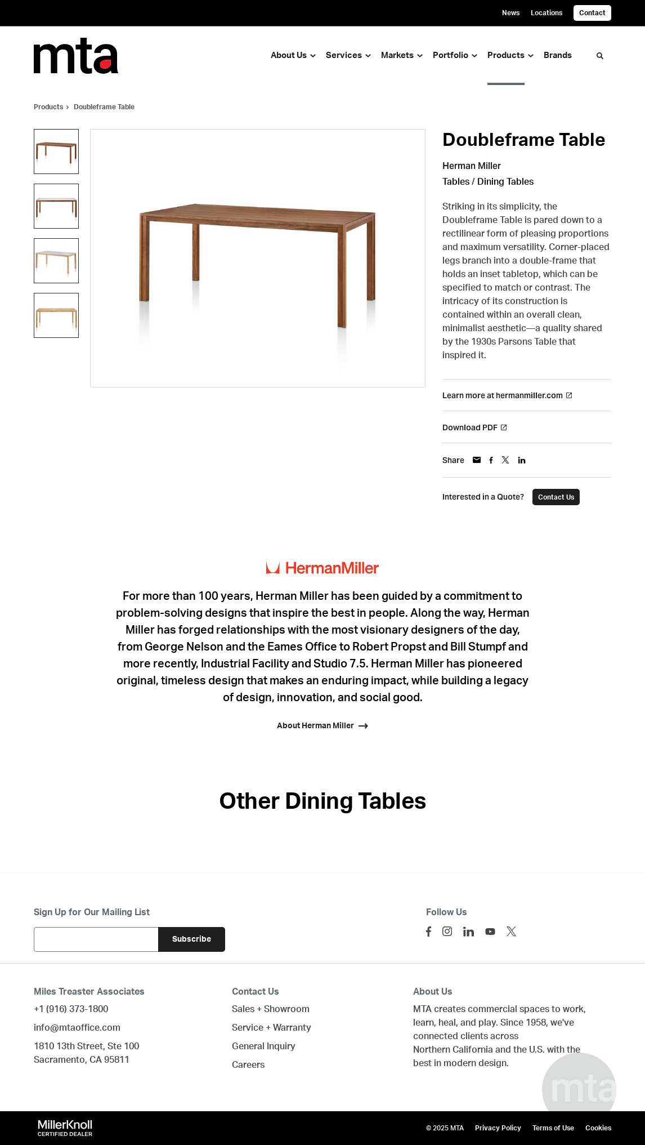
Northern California (453, 1049)
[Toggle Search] (600, 55)
